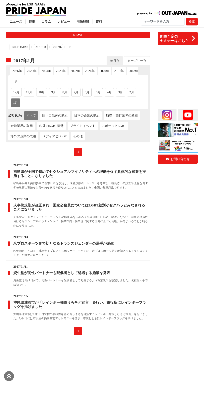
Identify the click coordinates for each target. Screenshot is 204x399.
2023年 (61, 71)
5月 (98, 92)
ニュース (16, 21)
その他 (78, 136)
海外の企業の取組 (23, 136)
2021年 (90, 71)
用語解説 (82, 21)
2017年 (57, 47)
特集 (32, 21)
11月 (29, 92)
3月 (120, 92)
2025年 (31, 71)
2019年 (119, 71)
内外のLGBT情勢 (51, 125)
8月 (64, 92)
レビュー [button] (63, 21)
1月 (15, 82)
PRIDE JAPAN (19, 47)
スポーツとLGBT (114, 125)
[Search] (162, 21)
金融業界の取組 (22, 125)
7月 (76, 92)
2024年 (46, 71)
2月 (131, 92)
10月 (41, 92)
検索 (192, 21)
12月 (16, 92)
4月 (109, 92)
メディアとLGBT (54, 136)
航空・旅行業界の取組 (122, 115)
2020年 (104, 71)
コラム (46, 21)
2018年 (133, 71)
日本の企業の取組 (87, 115)
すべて (31, 115)
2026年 (17, 71)
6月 (87, 92)
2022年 (75, 71)
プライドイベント (82, 125)
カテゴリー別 (136, 60)
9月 (53, 92)
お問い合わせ (178, 159)
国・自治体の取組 (55, 115)
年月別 (115, 60)
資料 (99, 21)
